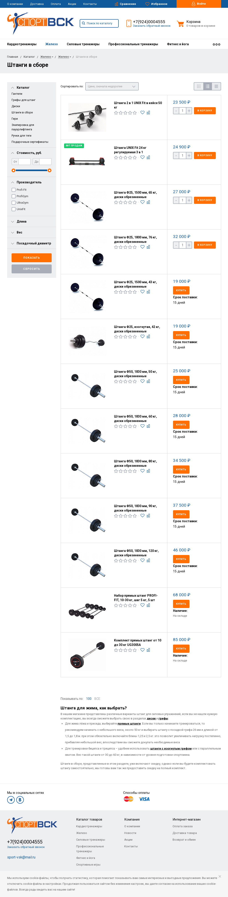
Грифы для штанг (23, 100)
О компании (15, 4)
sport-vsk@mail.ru (21, 857)
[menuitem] (22, 44)
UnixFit (21, 209)
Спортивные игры (88, 864)
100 (89, 698)
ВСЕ (97, 698)
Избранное (156, 4)
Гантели (17, 93)
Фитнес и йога (178, 44)
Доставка (37, 4)
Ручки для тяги (21, 135)
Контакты (90, 4)
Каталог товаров (89, 819)
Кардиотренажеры (22, 44)
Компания (132, 819)
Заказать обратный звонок (152, 25)
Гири (15, 118)
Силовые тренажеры (83, 44)
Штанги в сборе (22, 112)
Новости (130, 833)
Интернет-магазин (187, 819)
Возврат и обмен (184, 839)
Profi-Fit (21, 189)
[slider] (13, 170)
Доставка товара (185, 833)
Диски (16, 106)
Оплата (56, 4)
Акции (72, 4)
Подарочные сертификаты (30, 141)
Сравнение (125, 4)
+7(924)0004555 (149, 21)
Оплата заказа (183, 826)
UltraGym (22, 202)
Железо (51, 44)
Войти (199, 4)
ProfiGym (22, 196)
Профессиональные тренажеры (133, 44)
